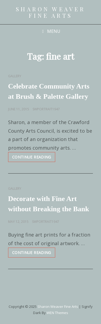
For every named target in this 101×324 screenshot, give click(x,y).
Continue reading (33, 158)
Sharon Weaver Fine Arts (50, 12)
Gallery (14, 76)
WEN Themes (57, 312)
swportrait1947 (46, 109)
